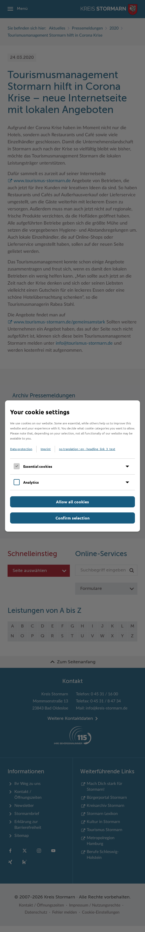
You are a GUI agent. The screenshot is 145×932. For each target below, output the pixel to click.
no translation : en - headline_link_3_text (87, 449)
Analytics (31, 482)
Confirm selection (72, 517)
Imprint (46, 449)
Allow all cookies (72, 501)
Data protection (21, 449)
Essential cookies (37, 466)
